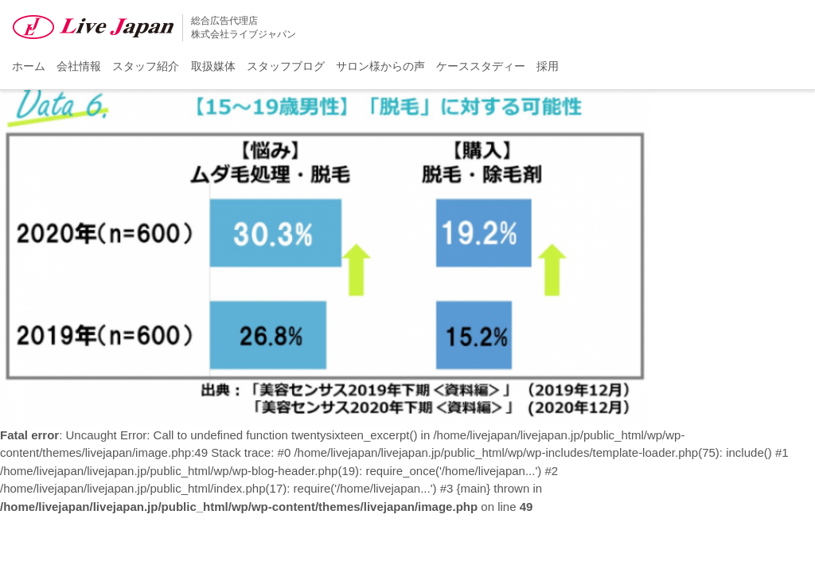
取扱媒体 (213, 66)
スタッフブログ (286, 66)
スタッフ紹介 (145, 66)
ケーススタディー (480, 66)
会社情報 (79, 66)
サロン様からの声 (380, 66)
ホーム (28, 66)
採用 (547, 66)
